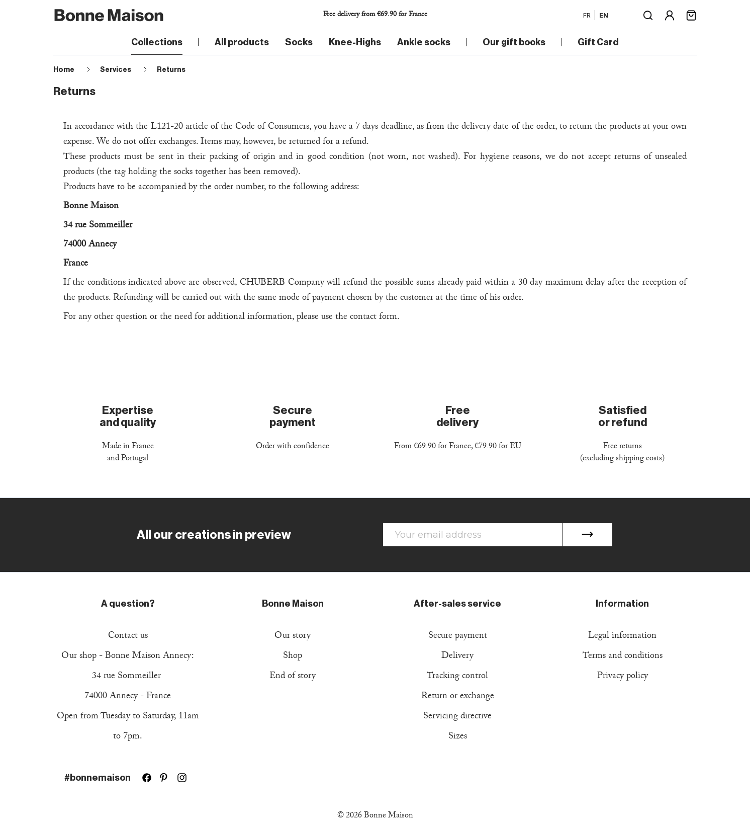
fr (587, 15)
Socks (299, 42)
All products (242, 42)
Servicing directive (457, 717)
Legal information (622, 636)
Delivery (457, 657)
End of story (292, 677)
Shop (292, 657)
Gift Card (598, 42)
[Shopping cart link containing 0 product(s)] (691, 14)
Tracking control (457, 677)
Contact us (128, 636)
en (603, 15)
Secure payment (457, 636)
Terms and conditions (623, 657)
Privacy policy (622, 677)
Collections (156, 42)
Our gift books (514, 42)
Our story (292, 636)
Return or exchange (457, 697)
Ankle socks (423, 42)
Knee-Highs (355, 42)
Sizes (457, 737)
